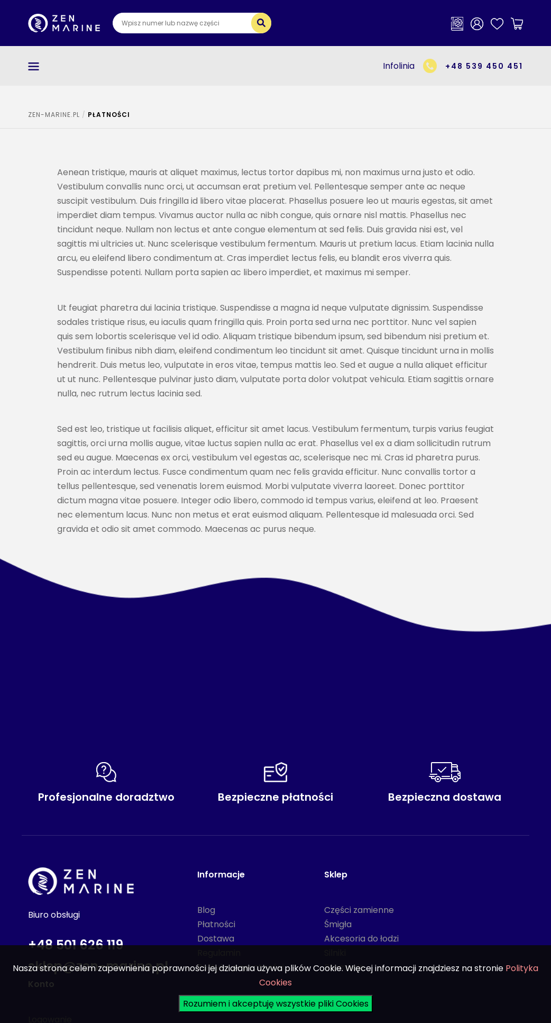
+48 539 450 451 (484, 66)
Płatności (216, 924)
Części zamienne (359, 910)
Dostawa (215, 939)
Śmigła (338, 924)
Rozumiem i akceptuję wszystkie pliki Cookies (276, 1004)
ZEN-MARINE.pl (54, 114)
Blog (206, 910)
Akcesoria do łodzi (361, 939)
